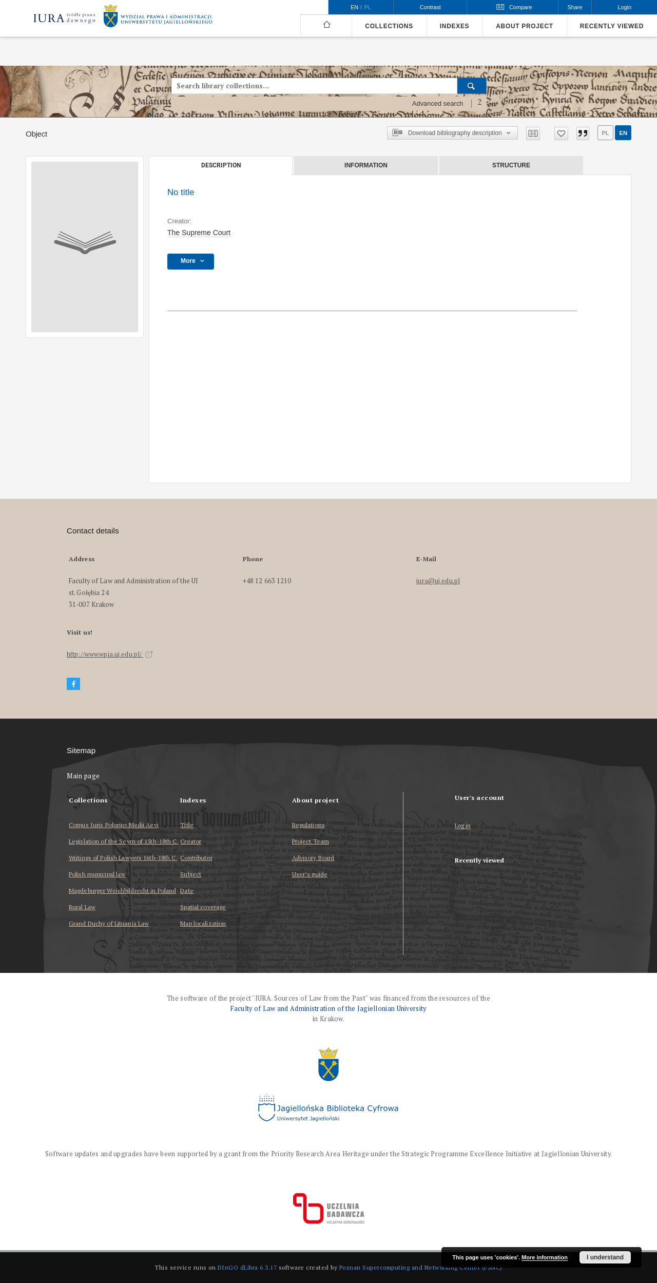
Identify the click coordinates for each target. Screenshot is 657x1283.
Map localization (203, 923)
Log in (463, 825)
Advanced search (437, 103)
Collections (389, 26)
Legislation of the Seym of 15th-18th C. (124, 841)
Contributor (196, 857)
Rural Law (82, 907)
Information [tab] (366, 165)
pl (605, 133)
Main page (83, 776)
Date (186, 890)
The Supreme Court (198, 232)
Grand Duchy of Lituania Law (109, 923)
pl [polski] (367, 7)
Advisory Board (313, 857)
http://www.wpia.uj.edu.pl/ (110, 654)
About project (524, 26)
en (623, 133)
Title (187, 825)
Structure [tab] (511, 165)
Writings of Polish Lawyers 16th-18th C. (123, 857)
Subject (190, 874)
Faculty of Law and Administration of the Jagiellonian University (328, 1008)
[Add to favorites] (561, 133)
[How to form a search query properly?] (480, 103)
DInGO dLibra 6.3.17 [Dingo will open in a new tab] (247, 1267)
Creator (190, 841)
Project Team (310, 841)
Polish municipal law (97, 874)
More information (544, 1257)
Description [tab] (221, 165)
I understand (605, 1257)
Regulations (308, 825)
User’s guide (309, 874)
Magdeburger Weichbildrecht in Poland (122, 890)
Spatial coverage (203, 907)
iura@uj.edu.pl (438, 581)
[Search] (472, 86)
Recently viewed (612, 26)
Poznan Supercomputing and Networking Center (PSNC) (421, 1267)
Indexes (454, 26)
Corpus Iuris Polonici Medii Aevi (114, 825)
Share (575, 7)
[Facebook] (73, 684)
